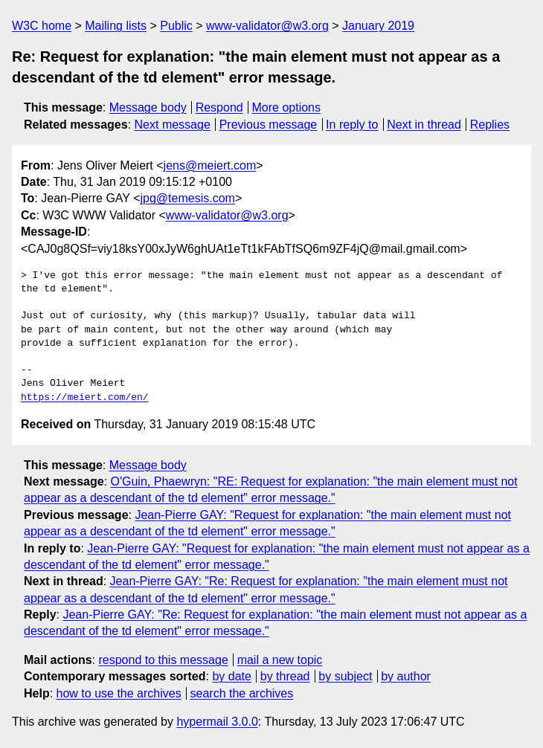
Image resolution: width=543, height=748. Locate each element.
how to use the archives (119, 693)
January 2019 (378, 25)
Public (176, 25)
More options (286, 107)
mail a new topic (280, 660)
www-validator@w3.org (267, 25)
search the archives (242, 693)
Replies (490, 124)
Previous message (268, 124)
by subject (345, 676)
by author (406, 676)
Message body (148, 107)
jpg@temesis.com (188, 198)
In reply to (352, 124)
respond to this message (163, 660)
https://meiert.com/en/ (85, 397)
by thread (285, 676)
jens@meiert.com (210, 165)
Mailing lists (116, 25)
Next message (173, 124)
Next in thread (424, 124)
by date (231, 676)
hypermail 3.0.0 (216, 721)
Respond (219, 107)
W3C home (41, 25)
